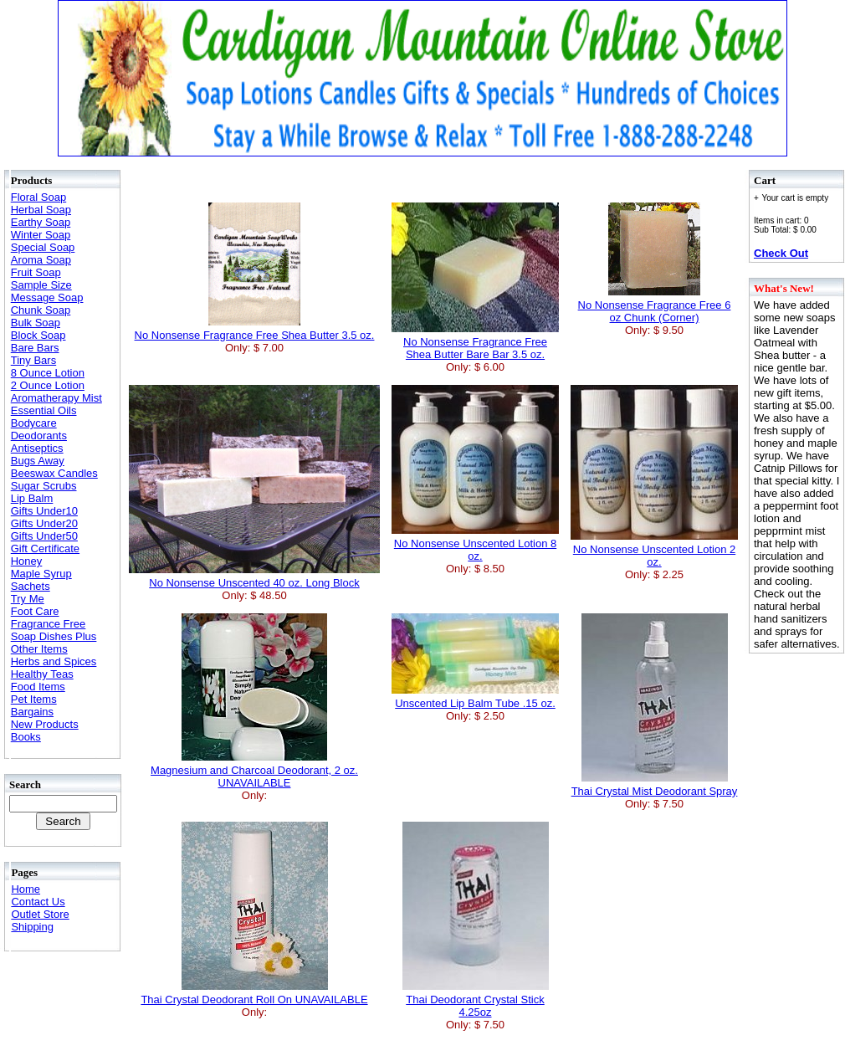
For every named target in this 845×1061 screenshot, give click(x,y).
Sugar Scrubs (44, 485)
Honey (27, 561)
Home (25, 889)
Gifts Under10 (44, 511)
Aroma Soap (41, 260)
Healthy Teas (42, 674)
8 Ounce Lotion (47, 372)
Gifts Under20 (44, 523)
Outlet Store (40, 914)
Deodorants (39, 435)
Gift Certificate (45, 548)
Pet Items (34, 699)
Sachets (30, 586)
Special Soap (43, 247)
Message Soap (47, 297)
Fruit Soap (36, 272)
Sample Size (41, 285)
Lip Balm (32, 498)
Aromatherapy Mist (56, 398)
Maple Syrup (41, 573)
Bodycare (34, 423)
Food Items (38, 686)
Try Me (27, 598)
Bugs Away (37, 460)
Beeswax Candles (54, 473)
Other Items (39, 649)
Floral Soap (38, 197)
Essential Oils (44, 410)
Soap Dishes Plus (54, 636)
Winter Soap (41, 234)
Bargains (32, 711)
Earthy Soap (41, 222)
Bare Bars (35, 347)
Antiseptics (37, 448)
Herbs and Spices (54, 661)
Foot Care (35, 611)
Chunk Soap (41, 310)
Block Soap (38, 335)
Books (26, 736)
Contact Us (37, 901)
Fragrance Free (48, 624)
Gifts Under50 (44, 536)
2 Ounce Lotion (47, 385)
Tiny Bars (33, 360)
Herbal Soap (41, 209)
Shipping (32, 926)
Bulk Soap (35, 322)
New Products (45, 724)
